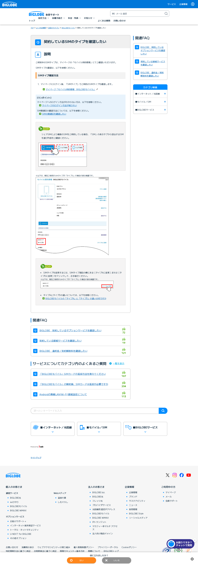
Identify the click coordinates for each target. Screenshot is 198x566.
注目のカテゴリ (53, 28)
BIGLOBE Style (136, 513)
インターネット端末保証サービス (25, 525)
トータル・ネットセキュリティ (24, 529)
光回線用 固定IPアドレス (103, 509)
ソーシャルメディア (138, 517)
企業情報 (183, 4)
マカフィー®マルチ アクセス (104, 528)
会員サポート (172, 500)
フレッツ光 (97, 500)
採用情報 (133, 509)
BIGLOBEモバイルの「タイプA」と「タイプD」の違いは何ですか (75, 298)
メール (169, 496)
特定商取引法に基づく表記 (18, 551)
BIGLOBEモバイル (68, 28)
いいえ (117, 560)
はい (81, 560)
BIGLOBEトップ (111, 551)
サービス (172, 4)
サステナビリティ (137, 500)
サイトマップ (36, 457)
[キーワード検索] (136, 13)
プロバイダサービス (101, 505)
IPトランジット (99, 521)
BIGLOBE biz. (98, 492)
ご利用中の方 (168, 487)
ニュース (133, 505)
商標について (94, 551)
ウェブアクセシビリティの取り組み (53, 547)
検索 (163, 411)
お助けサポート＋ (18, 521)
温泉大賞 (62, 497)
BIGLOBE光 (15, 497)
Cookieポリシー (129, 547)
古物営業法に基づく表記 (45, 551)
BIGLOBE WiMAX (18, 510)
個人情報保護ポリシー (84, 547)
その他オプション (18, 538)
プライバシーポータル (108, 547)
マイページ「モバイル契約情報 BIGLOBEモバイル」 (70, 89)
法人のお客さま (96, 487)
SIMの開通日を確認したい (54, 113)
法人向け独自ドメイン (102, 533)
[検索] (166, 13)
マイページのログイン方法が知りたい (59, 105)
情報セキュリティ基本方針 (72, 551)
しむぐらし (63, 501)
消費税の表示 (28, 547)
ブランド (133, 496)
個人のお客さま (14, 487)
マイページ (171, 492)
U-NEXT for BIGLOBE (20, 533)
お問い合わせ (12, 547)
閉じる (192, 559)
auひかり (14, 501)
